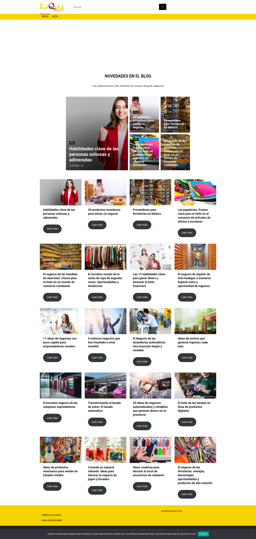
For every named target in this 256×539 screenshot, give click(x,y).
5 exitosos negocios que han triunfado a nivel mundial (104, 342)
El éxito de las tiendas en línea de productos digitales (194, 406)
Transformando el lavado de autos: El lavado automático (104, 406)
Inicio (45, 16)
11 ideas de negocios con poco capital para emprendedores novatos (60, 342)
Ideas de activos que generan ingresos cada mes (193, 342)
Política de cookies (51, 515)
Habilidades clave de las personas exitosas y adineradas (59, 213)
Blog (55, 16)
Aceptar (203, 534)
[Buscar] (162, 7)
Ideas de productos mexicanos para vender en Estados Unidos (60, 471)
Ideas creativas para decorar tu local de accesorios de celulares (148, 471)
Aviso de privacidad (52, 520)
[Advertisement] (128, 44)
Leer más (52, 228)
